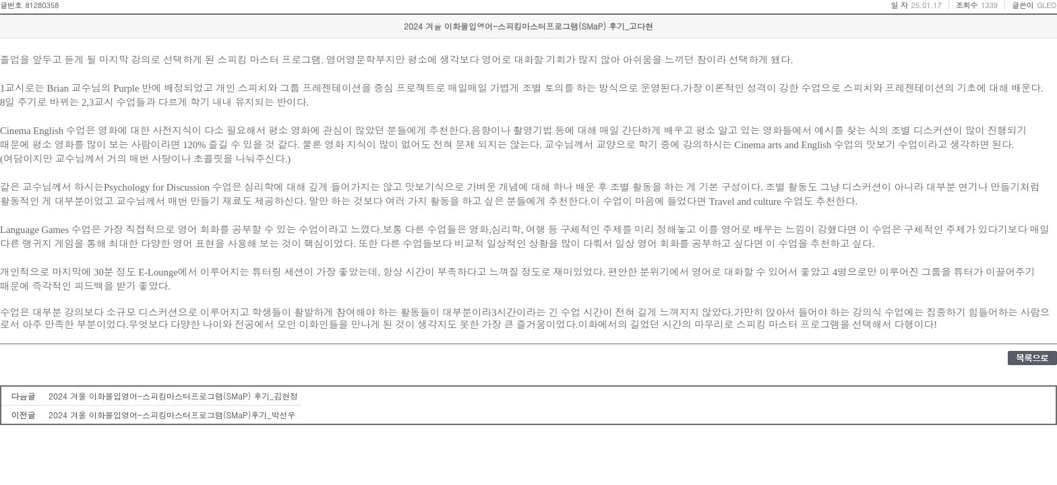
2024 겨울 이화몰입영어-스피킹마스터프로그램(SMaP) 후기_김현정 (173, 395)
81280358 (42, 5)
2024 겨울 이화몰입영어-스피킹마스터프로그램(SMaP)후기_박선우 (172, 414)
